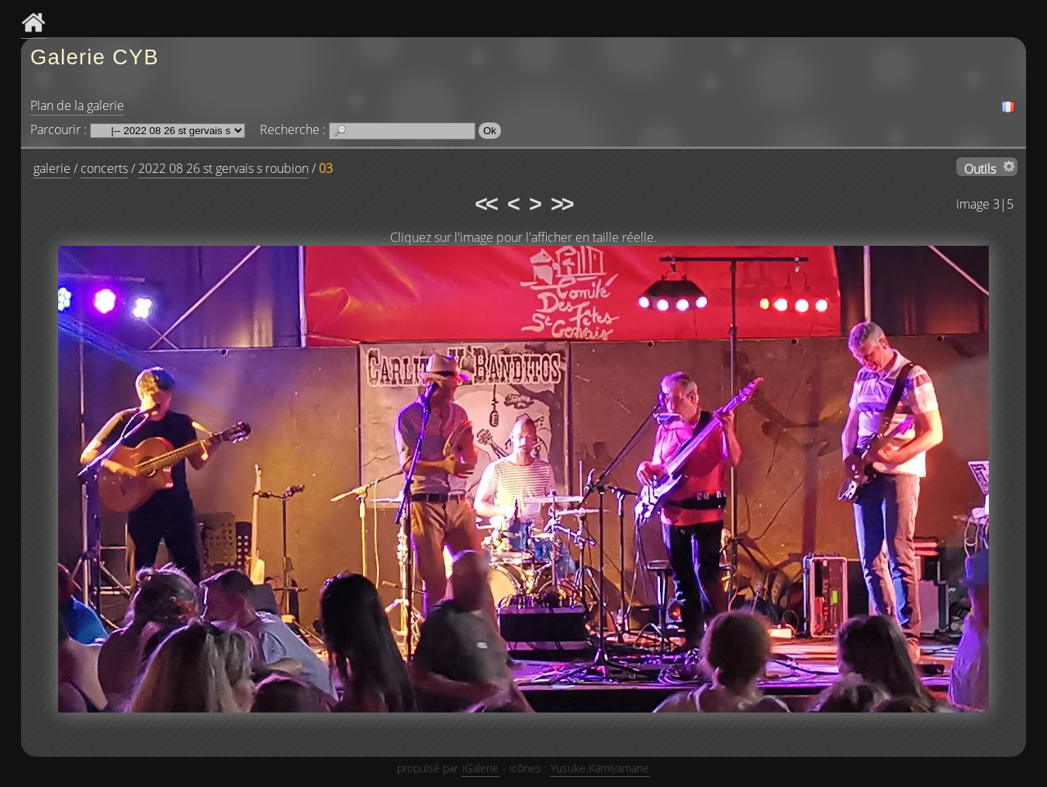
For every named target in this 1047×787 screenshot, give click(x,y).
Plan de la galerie (77, 105)
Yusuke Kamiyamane (600, 768)
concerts (104, 168)
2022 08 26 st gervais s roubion (223, 168)
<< (485, 204)
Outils (980, 168)
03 (326, 168)
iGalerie (480, 768)
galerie (52, 168)
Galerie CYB (94, 57)
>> (561, 204)
